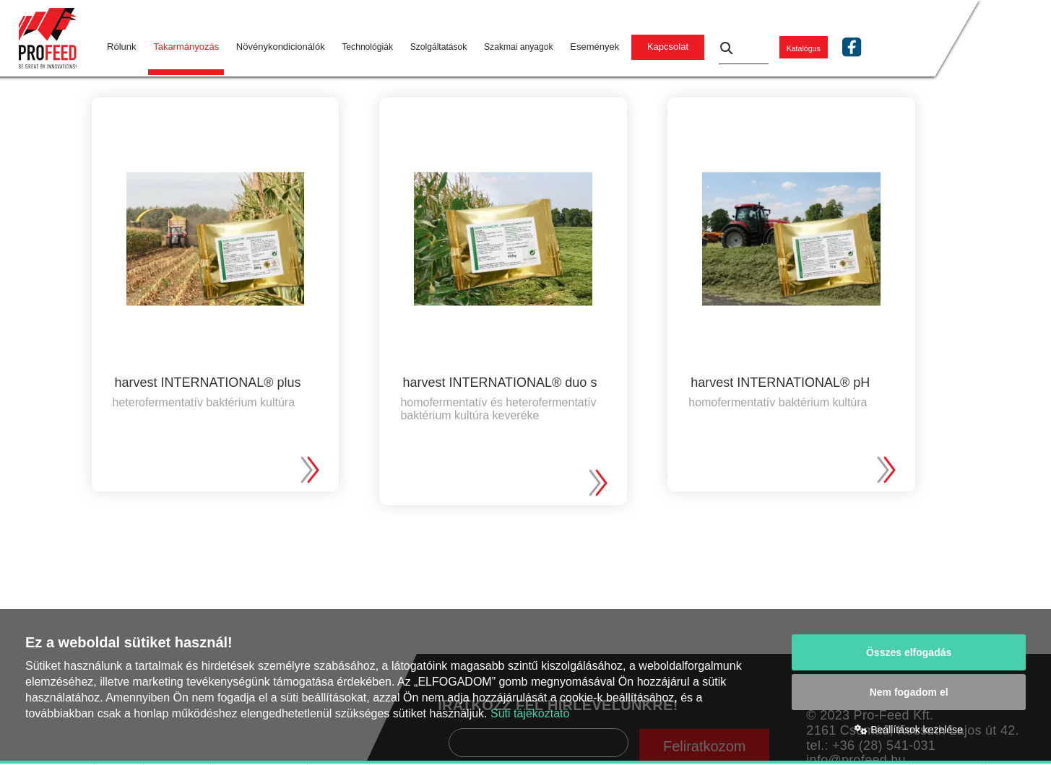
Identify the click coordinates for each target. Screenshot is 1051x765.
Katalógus (804, 48)
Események (594, 46)
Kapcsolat (667, 46)
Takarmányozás (186, 46)
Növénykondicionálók (280, 46)
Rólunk (121, 46)
